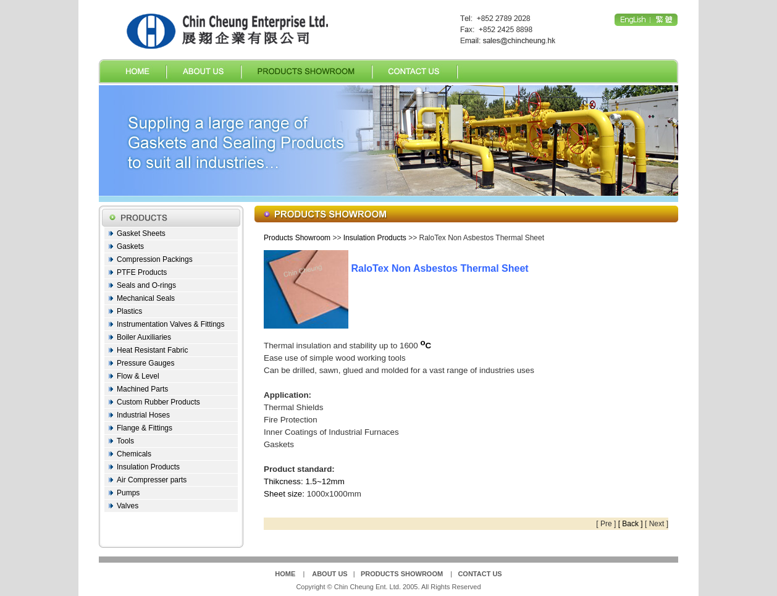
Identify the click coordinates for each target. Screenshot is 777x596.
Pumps (128, 493)
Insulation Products (148, 467)
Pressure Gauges (145, 363)
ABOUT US (329, 573)
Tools (125, 441)
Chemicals (134, 454)
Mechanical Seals (146, 298)
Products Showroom (297, 237)
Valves (127, 506)
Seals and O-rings (146, 285)
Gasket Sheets (141, 233)
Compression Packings (155, 259)
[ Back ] (630, 523)
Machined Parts (142, 389)
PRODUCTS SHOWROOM (402, 573)
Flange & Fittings (144, 428)
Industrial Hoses (143, 415)
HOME (285, 573)
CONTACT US (480, 573)
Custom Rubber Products (158, 402)
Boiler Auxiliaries (144, 337)
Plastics (129, 311)
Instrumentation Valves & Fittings (171, 324)
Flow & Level (138, 376)
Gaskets (130, 246)
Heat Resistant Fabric (152, 350)
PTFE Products (142, 272)
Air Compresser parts (152, 480)
